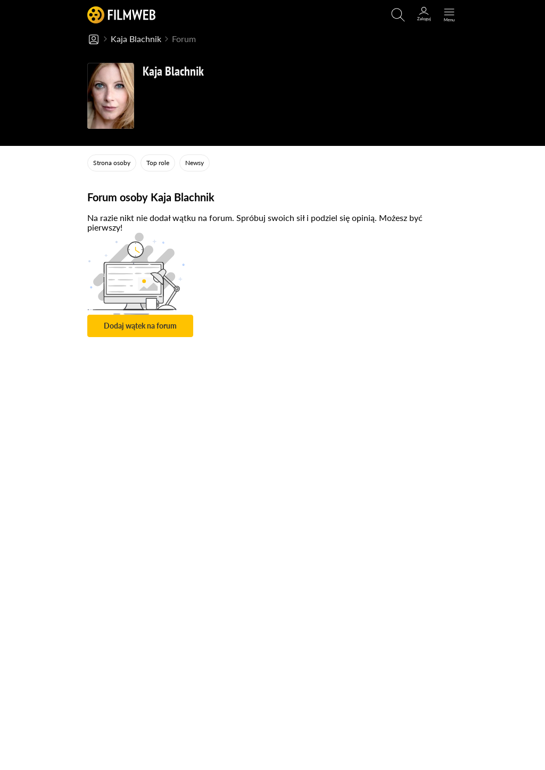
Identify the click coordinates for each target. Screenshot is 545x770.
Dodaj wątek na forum (140, 325)
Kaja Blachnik (136, 39)
